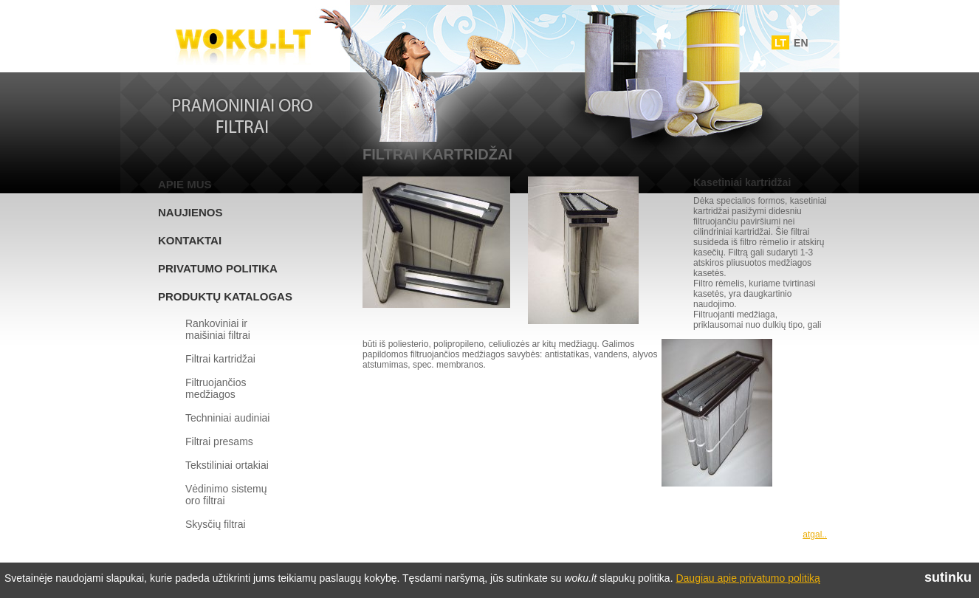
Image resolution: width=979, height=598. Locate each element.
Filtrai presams (219, 441)
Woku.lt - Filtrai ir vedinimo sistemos (243, 39)
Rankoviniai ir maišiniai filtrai (217, 329)
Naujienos (190, 212)
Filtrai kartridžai (220, 359)
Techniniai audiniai (227, 418)
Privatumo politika (218, 268)
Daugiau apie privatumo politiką (748, 578)
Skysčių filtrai (215, 524)
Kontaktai (189, 240)
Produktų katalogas (225, 296)
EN (801, 43)
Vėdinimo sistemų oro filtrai (226, 494)
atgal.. (815, 534)
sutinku (948, 577)
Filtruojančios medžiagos (215, 388)
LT (780, 43)
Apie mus (185, 184)
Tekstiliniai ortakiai (227, 465)
